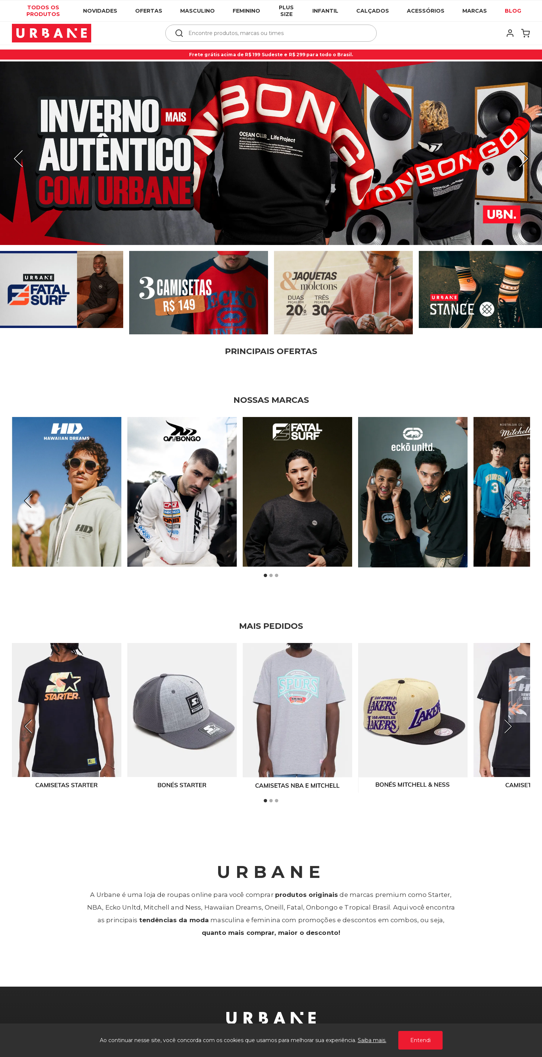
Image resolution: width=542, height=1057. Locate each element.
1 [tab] (265, 575)
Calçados (372, 10)
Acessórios (425, 10)
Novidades (100, 10)
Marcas (474, 10)
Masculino (197, 10)
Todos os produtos (43, 10)
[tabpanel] (66, 492)
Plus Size (286, 10)
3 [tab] (276, 575)
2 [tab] (271, 575)
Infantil (325, 10)
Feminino (246, 10)
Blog (513, 10)
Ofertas (148, 10)
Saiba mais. (372, 1040)
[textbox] (276, 33)
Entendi (420, 1040)
